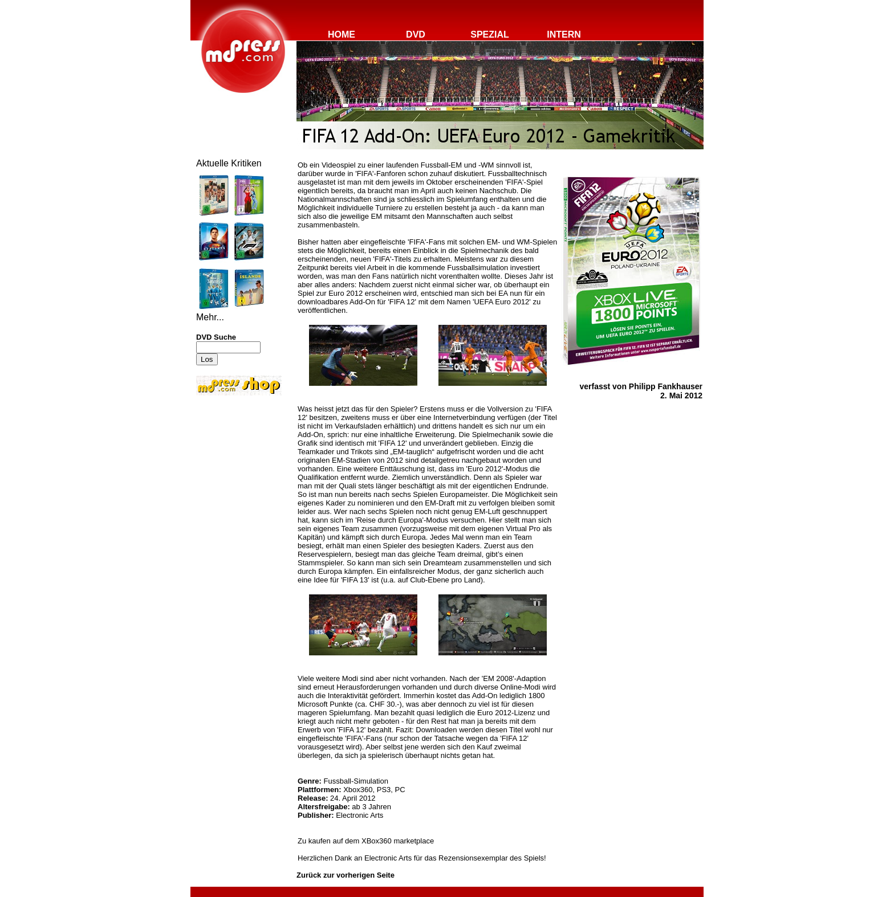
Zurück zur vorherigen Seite (345, 875)
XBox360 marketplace (397, 841)
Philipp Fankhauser (665, 386)
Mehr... (210, 317)
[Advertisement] (230, 474)
